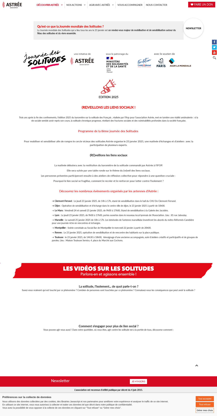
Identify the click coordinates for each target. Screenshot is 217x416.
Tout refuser (205, 404)
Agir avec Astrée (101, 4)
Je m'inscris (138, 381)
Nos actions (76, 4)
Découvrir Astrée (50, 4)
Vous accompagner (129, 4)
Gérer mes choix (205, 410)
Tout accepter (204, 398)
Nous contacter (156, 4)
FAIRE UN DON (202, 4)
